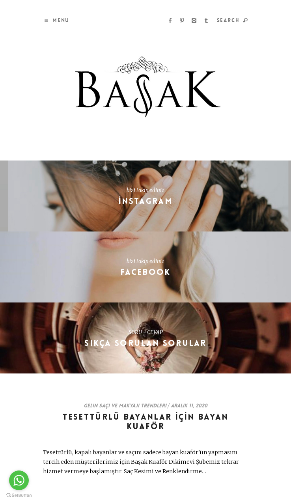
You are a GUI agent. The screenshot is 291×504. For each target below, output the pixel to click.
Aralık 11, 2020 (189, 406)
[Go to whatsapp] (19, 480)
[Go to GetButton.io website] (19, 495)
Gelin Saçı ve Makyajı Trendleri (125, 406)
